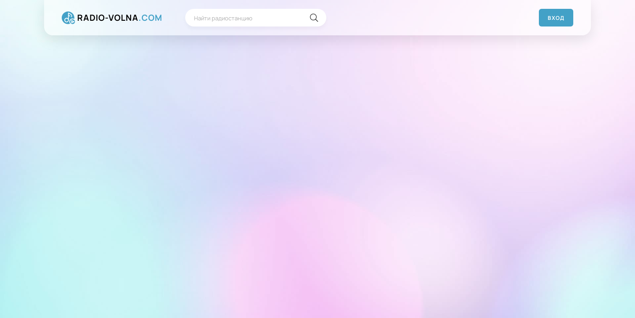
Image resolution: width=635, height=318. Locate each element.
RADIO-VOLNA (119, 18)
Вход (556, 18)
